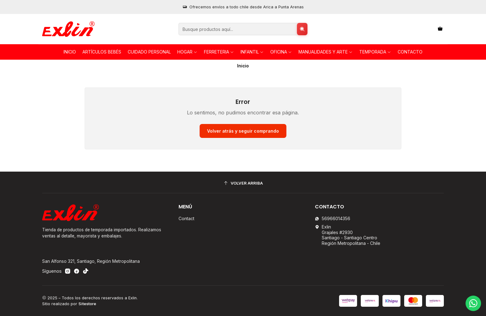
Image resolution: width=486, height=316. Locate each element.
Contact (186, 218)
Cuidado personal (149, 51)
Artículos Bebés (101, 51)
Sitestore (87, 303)
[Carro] (440, 29)
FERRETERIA (219, 51)
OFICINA (281, 51)
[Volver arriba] (243, 183)
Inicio (70, 51)
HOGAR (187, 51)
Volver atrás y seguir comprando (243, 131)
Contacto (410, 51)
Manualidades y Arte (325, 51)
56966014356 (332, 218)
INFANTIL (252, 51)
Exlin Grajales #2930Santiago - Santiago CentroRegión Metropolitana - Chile (347, 235)
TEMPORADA (375, 51)
